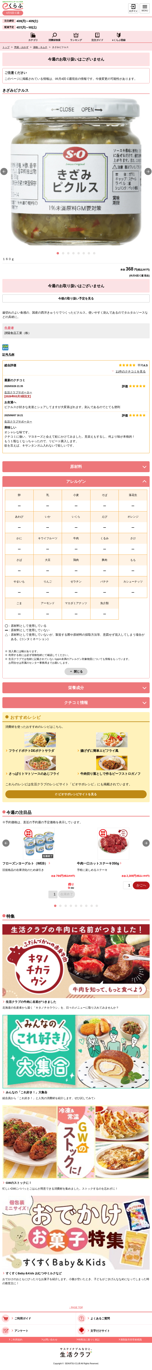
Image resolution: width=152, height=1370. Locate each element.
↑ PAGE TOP (76, 1307)
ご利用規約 (16, 1339)
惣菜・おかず (21, 47)
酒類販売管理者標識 (131, 1339)
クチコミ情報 (82, 703)
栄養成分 (84, 688)
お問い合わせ (50, 1339)
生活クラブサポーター (18, 392)
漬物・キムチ (40, 47)
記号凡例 (8, 354)
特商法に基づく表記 (89, 1339)
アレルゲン (81, 482)
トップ (6, 47)
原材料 (85, 467)
